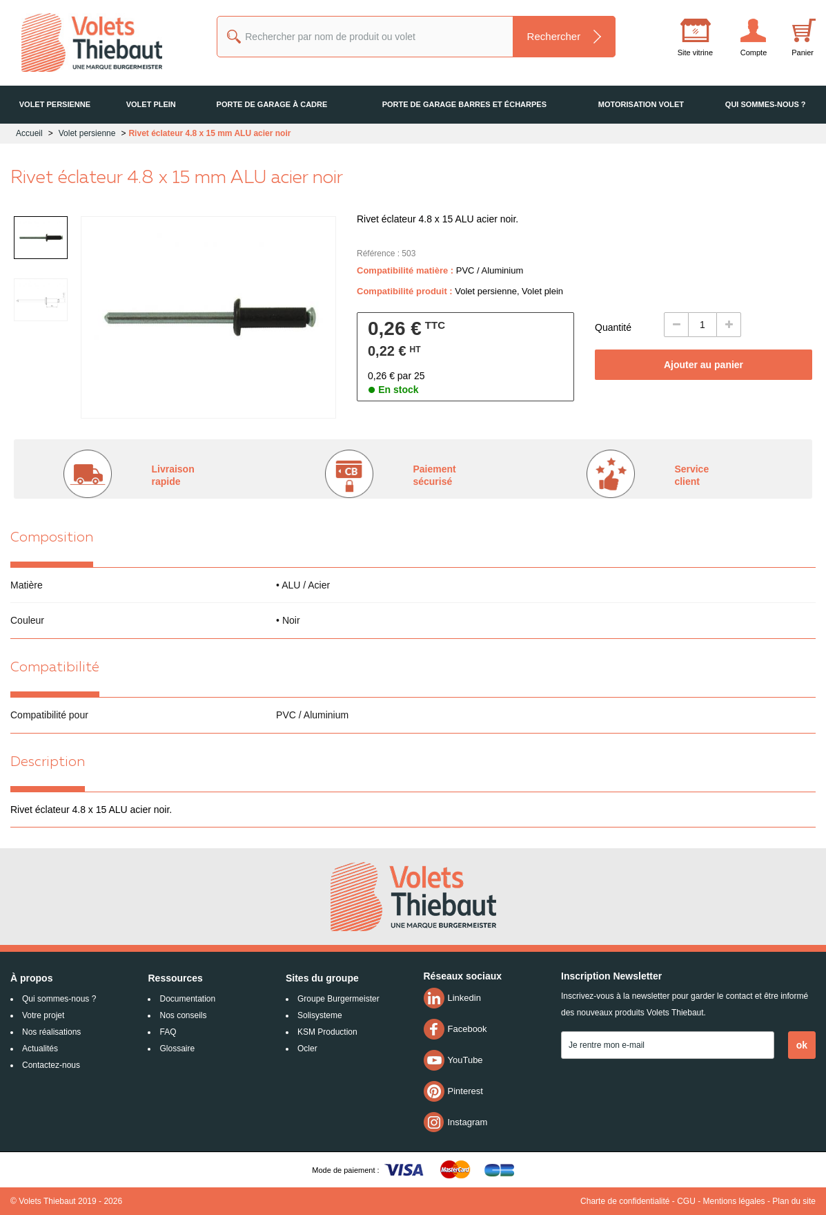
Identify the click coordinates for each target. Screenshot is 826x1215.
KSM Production (327, 1032)
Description (47, 762)
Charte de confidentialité (624, 1201)
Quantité (613, 327)
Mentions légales (734, 1201)
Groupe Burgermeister (338, 999)
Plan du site (794, 1201)
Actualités (40, 1048)
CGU (686, 1201)
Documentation (187, 999)
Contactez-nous (51, 1065)
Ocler (307, 1048)
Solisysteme (319, 1015)
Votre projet (43, 1015)
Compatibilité (54, 668)
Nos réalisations (51, 1032)
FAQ (167, 1032)
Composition (51, 538)
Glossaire (177, 1048)
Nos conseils (182, 1015)
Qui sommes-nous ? (59, 999)
